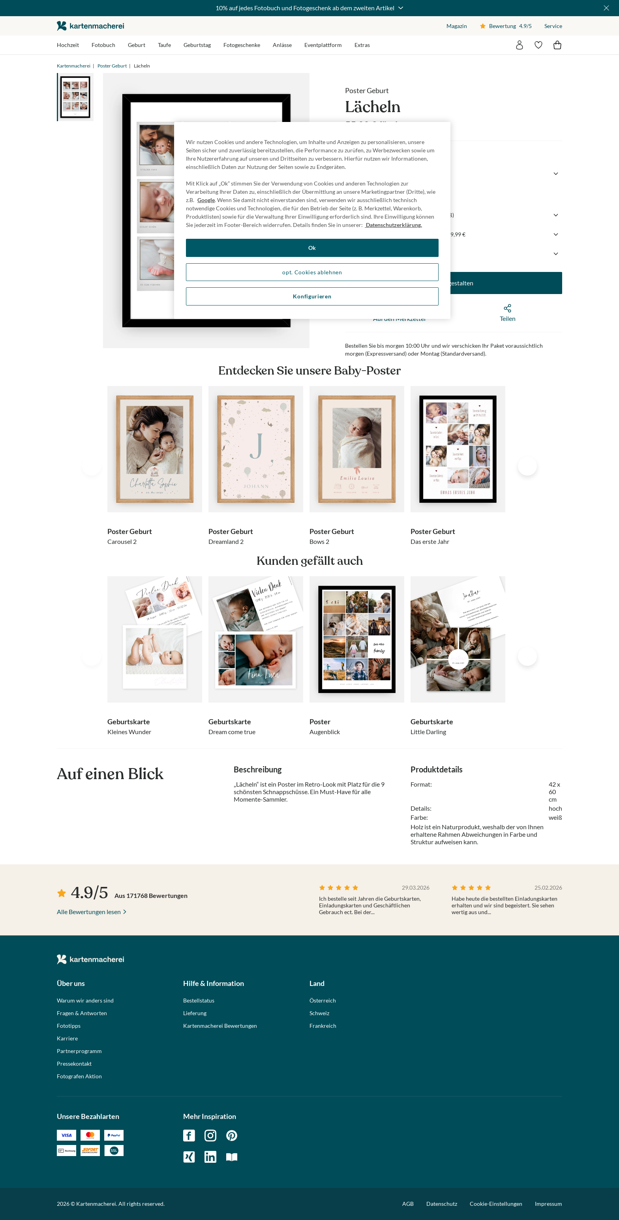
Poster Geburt (112, 66)
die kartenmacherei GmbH (90, 26)
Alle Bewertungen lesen (89, 911)
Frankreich (323, 1026)
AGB (408, 1203)
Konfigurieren (312, 296)
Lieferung (194, 1013)
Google (206, 200)
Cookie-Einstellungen (496, 1204)
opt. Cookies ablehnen (312, 272)
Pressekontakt (74, 1064)
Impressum (548, 1203)
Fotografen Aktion (79, 1076)
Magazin (456, 25)
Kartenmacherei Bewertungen (220, 1026)
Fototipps (69, 1026)
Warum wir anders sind (85, 1000)
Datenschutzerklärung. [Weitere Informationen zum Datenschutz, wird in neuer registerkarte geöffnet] (393, 224)
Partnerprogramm (79, 1051)
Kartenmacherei (73, 66)
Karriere (67, 1038)
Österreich (323, 1000)
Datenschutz (441, 1203)
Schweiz (319, 1013)
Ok (312, 247)
